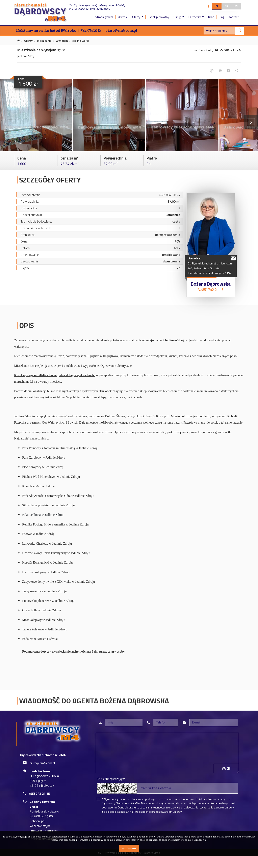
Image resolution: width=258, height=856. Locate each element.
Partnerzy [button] (194, 17)
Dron (211, 17)
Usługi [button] (178, 17)
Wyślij (226, 768)
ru (226, 6)
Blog (221, 17)
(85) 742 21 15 (91, 30)
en (236, 6)
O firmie (123, 17)
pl (216, 6)
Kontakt (234, 17)
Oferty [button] (136, 17)
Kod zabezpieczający (111, 778)
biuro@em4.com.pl (121, 30)
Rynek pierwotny (158, 17)
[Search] (224, 30)
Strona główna (104, 17)
